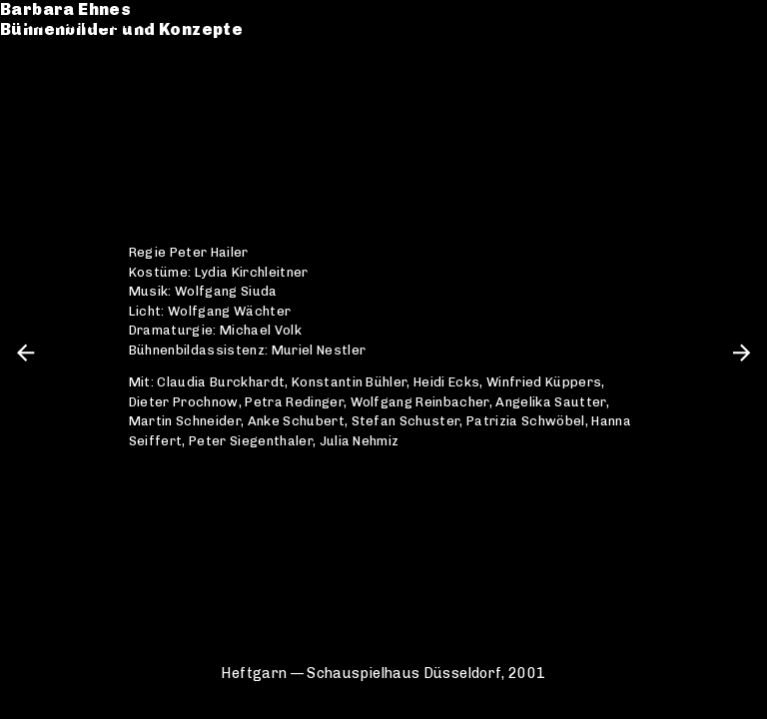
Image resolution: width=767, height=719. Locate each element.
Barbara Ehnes (85, 22)
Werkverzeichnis (96, 76)
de (703, 22)
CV (32, 96)
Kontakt (56, 116)
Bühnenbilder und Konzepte (141, 42)
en (737, 22)
